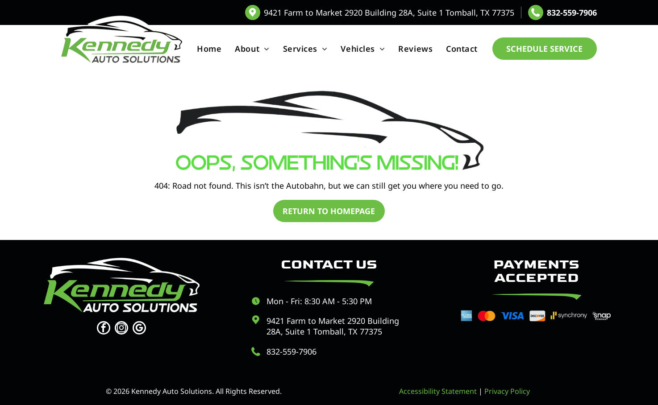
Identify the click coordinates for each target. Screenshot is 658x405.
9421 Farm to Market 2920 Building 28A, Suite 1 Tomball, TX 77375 (389, 12)
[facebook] (103, 329)
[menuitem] (209, 48)
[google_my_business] (139, 329)
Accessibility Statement (438, 391)
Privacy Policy (507, 391)
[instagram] (121, 329)
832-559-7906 (572, 12)
